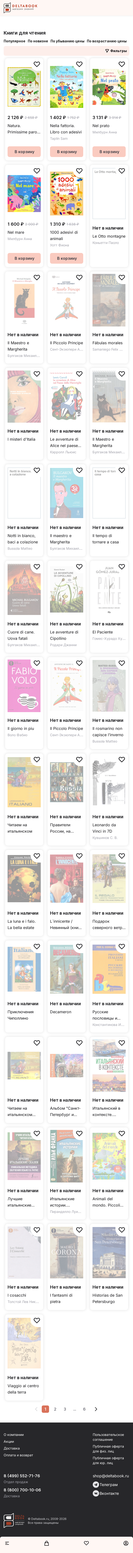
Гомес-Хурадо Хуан (109, 638)
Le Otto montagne (108, 236)
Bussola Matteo (20, 548)
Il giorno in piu (21, 728)
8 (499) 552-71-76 (22, 1475)
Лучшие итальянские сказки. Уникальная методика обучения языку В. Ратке (23, 1202)
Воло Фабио (17, 735)
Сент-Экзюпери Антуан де (72, 349)
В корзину (24, 151)
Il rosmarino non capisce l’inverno (107, 731)
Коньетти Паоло (105, 243)
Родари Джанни (63, 645)
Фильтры (116, 51)
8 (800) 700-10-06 (22, 1490)
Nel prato (101, 125)
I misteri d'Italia (21, 439)
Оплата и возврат (18, 1455)
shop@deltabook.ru (111, 1475)
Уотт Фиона (59, 245)
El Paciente (102, 632)
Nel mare (16, 232)
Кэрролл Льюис (63, 452)
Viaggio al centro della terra (23, 1389)
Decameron (60, 1011)
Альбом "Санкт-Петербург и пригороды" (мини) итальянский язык (65, 1112)
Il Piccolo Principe (66, 342)
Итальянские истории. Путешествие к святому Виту (64, 1202)
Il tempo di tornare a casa (105, 538)
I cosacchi (17, 1295)
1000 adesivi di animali (64, 235)
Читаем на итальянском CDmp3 (20, 1112)
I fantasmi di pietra (61, 1298)
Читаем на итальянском (20, 828)
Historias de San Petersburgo (107, 1298)
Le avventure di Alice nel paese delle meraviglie (64, 443)
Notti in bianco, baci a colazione (23, 538)
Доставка (12, 1448)
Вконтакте (106, 1493)
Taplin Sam (59, 138)
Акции (9, 1441)
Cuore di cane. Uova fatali (21, 635)
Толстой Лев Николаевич (28, 1302)
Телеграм (105, 1484)
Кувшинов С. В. (105, 838)
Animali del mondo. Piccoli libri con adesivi (107, 1202)
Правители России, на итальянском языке (62, 828)
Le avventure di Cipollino (64, 635)
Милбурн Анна (104, 132)
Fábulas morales (107, 342)
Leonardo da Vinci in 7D (104, 828)
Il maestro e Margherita (61, 538)
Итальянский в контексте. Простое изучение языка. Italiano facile (108, 1112)
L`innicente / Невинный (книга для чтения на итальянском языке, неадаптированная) (66, 925)
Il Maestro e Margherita (18, 346)
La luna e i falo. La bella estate (22, 924)
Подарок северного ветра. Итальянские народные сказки (109, 925)
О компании (14, 1434)
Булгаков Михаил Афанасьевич (34, 355)
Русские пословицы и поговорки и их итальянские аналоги (107, 1015)
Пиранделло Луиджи (67, 1211)
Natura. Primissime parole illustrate (24, 129)
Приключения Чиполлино (21, 1015)
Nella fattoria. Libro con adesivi (66, 128)
